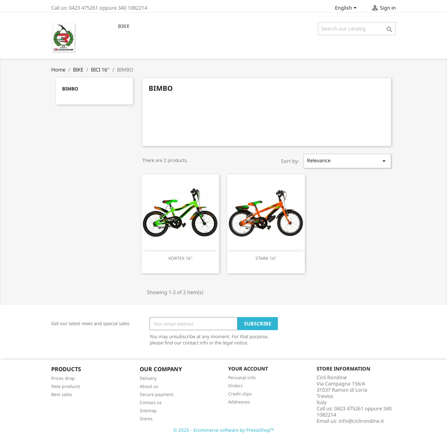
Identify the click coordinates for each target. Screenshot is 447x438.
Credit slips (240, 394)
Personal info (241, 377)
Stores (146, 419)
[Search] (357, 28)
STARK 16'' (266, 258)
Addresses (239, 402)
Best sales (61, 394)
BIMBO (70, 88)
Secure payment (157, 394)
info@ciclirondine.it (361, 420)
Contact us (151, 402)
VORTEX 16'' (180, 258)
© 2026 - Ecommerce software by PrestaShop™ (223, 430)
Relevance (347, 161)
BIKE (123, 26)
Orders (235, 386)
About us (149, 386)
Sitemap (148, 410)
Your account (248, 368)
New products (65, 386)
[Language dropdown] (347, 8)
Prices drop (63, 378)
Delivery (148, 378)
